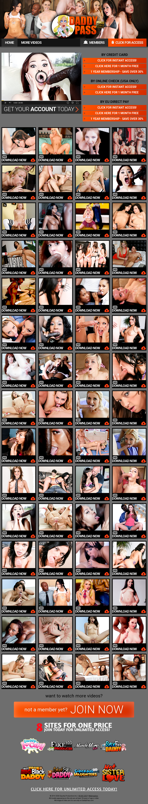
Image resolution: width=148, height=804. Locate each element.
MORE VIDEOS (31, 43)
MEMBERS (94, 43)
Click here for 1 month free (117, 66)
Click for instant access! (116, 60)
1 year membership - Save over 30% (117, 71)
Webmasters (93, 796)
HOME (9, 43)
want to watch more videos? (74, 696)
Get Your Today (41, 109)
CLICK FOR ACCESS (127, 43)
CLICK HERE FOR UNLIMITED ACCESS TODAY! (74, 788)
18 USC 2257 (83, 796)
